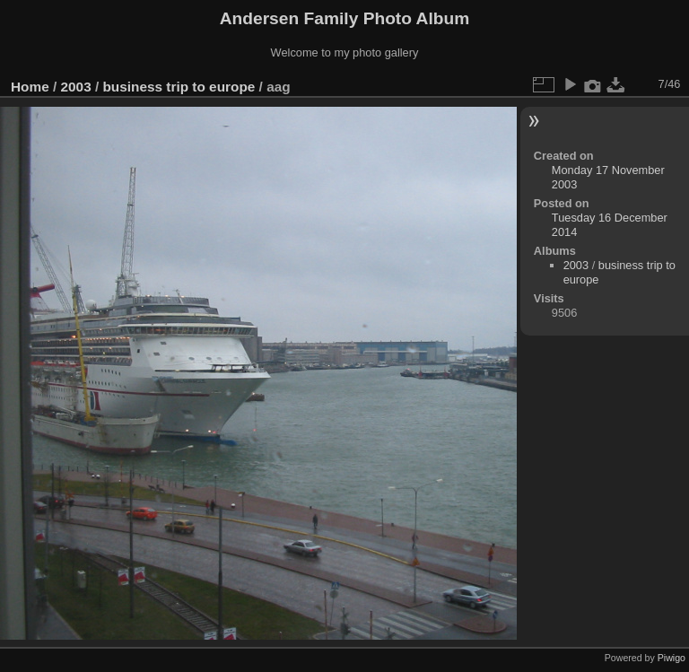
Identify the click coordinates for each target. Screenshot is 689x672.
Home (30, 86)
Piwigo (671, 657)
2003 (76, 86)
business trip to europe (178, 86)
